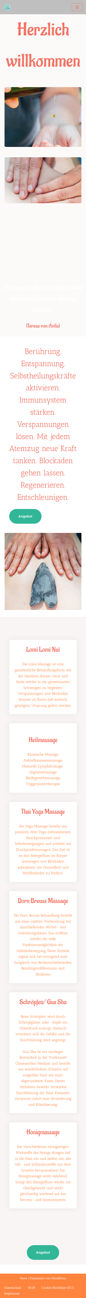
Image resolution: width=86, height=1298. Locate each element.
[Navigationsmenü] (77, 7)
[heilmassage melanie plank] (8, 7)
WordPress (58, 1278)
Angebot (25, 516)
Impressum (12, 1293)
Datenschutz (12, 1287)
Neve (23, 1278)
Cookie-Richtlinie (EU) (58, 1287)
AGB (31, 1287)
